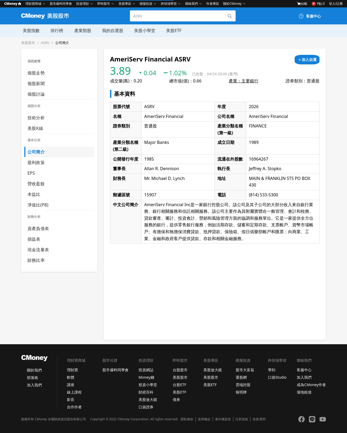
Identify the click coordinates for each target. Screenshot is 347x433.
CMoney (12, 3)
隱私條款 (187, 419)
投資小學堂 (148, 384)
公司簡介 (62, 43)
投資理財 (82, 3)
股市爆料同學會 (61, 3)
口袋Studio (277, 377)
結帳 (302, 4)
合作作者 (74, 406)
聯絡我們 (191, 3)
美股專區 (124, 3)
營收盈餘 (36, 184)
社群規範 (241, 419)
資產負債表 (38, 228)
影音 (70, 399)
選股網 (241, 377)
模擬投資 (146, 3)
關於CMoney (232, 3)
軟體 (70, 377)
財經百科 (146, 392)
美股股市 (28, 43)
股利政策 (36, 162)
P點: (318, 4)
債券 (176, 399)
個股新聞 (36, 83)
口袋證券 (146, 406)
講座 (70, 384)
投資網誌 (146, 369)
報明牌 (241, 392)
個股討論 (36, 94)
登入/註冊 (336, 3)
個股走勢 (36, 73)
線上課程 (74, 392)
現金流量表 (38, 250)
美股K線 (35, 128)
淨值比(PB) (38, 205)
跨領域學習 (169, 3)
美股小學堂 (141, 30)
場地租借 (304, 392)
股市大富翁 (245, 369)
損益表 (34, 239)
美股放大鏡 (148, 399)
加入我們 (34, 384)
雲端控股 (243, 384)
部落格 (32, 377)
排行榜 (55, 30)
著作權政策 (223, 419)
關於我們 (34, 370)
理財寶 (72, 369)
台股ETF (179, 384)
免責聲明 (259, 419)
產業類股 (80, 30)
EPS (31, 173)
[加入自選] (307, 59)
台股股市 (180, 369)
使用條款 (204, 419)
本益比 (34, 194)
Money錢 (146, 377)
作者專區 (212, 3)
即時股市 (103, 3)
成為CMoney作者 (311, 384)
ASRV (45, 43)
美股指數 (29, 30)
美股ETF (170, 30)
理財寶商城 (33, 3)
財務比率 (36, 260)
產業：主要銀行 (243, 81)
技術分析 (36, 118)
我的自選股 (110, 30)
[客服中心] (310, 16)
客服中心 (304, 369)
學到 (271, 369)
